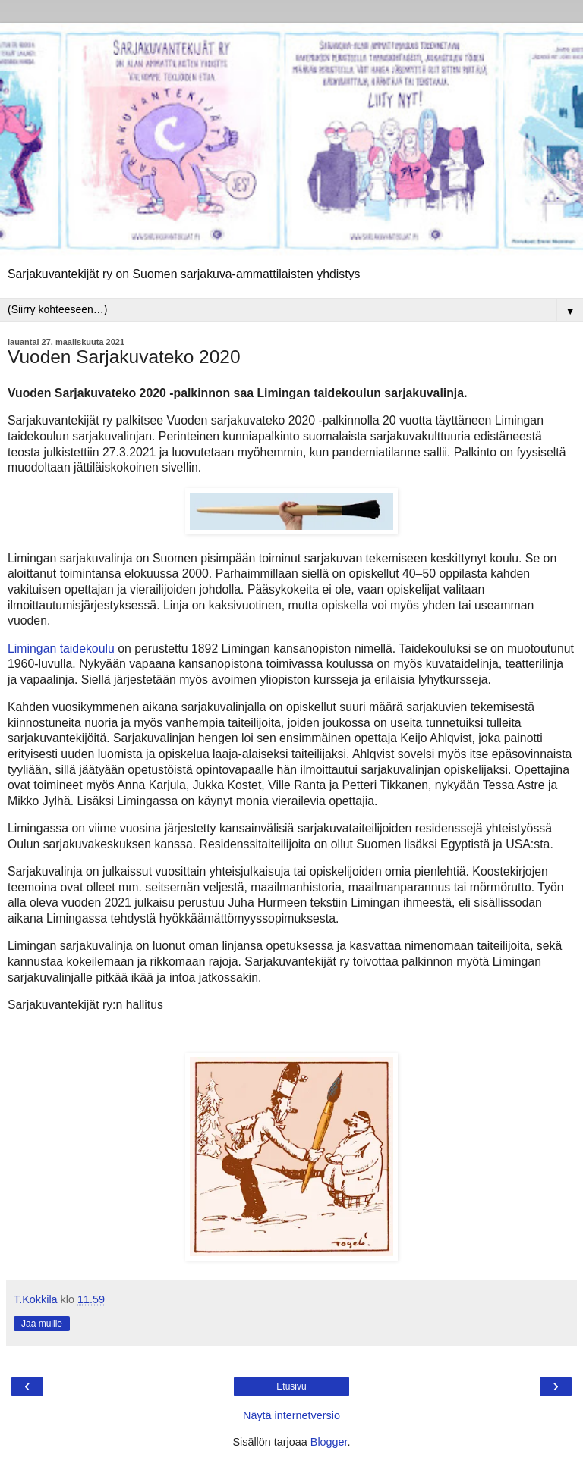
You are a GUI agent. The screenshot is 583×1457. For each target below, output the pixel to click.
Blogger (329, 1442)
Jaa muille (41, 1323)
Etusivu (291, 1386)
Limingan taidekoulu (61, 648)
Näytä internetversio (291, 1415)
